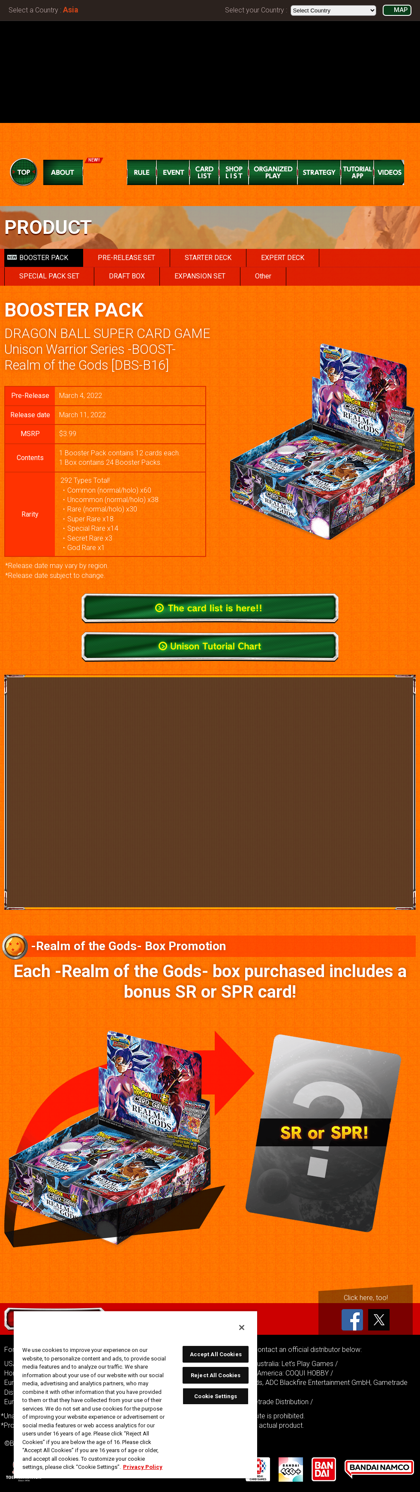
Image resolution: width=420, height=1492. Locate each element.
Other (263, 276)
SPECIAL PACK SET (49, 276)
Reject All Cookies (215, 1375)
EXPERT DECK (282, 258)
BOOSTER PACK (37, 258)
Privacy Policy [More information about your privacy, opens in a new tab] (142, 1467)
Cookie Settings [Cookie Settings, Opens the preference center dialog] (215, 1396)
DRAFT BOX (127, 276)
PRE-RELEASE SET (126, 258)
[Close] (241, 1327)
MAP (401, 10)
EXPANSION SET (199, 276)
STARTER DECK (208, 258)
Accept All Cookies (216, 1354)
